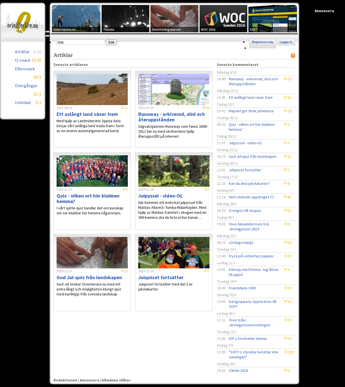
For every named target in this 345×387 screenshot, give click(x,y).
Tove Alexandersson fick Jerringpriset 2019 (249, 226)
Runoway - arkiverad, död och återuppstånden (253, 81)
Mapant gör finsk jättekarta (251, 110)
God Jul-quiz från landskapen (253, 156)
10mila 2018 (238, 370)
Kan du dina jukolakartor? (249, 183)
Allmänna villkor (116, 380)
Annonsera (89, 380)
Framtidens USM (242, 287)
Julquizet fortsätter (245, 169)
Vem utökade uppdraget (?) (251, 196)
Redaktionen (65, 380)
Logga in (286, 42)
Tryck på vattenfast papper (251, 255)
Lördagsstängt (241, 242)
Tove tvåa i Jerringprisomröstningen (249, 322)
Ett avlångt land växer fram (251, 97)
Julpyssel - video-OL (245, 142)
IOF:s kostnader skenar (248, 338)
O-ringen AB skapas (245, 210)
